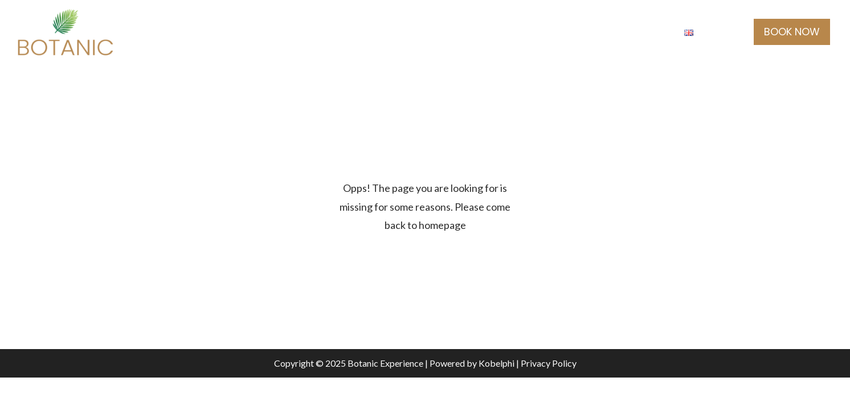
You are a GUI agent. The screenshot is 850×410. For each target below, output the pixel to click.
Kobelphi (496, 363)
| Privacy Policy (545, 363)
